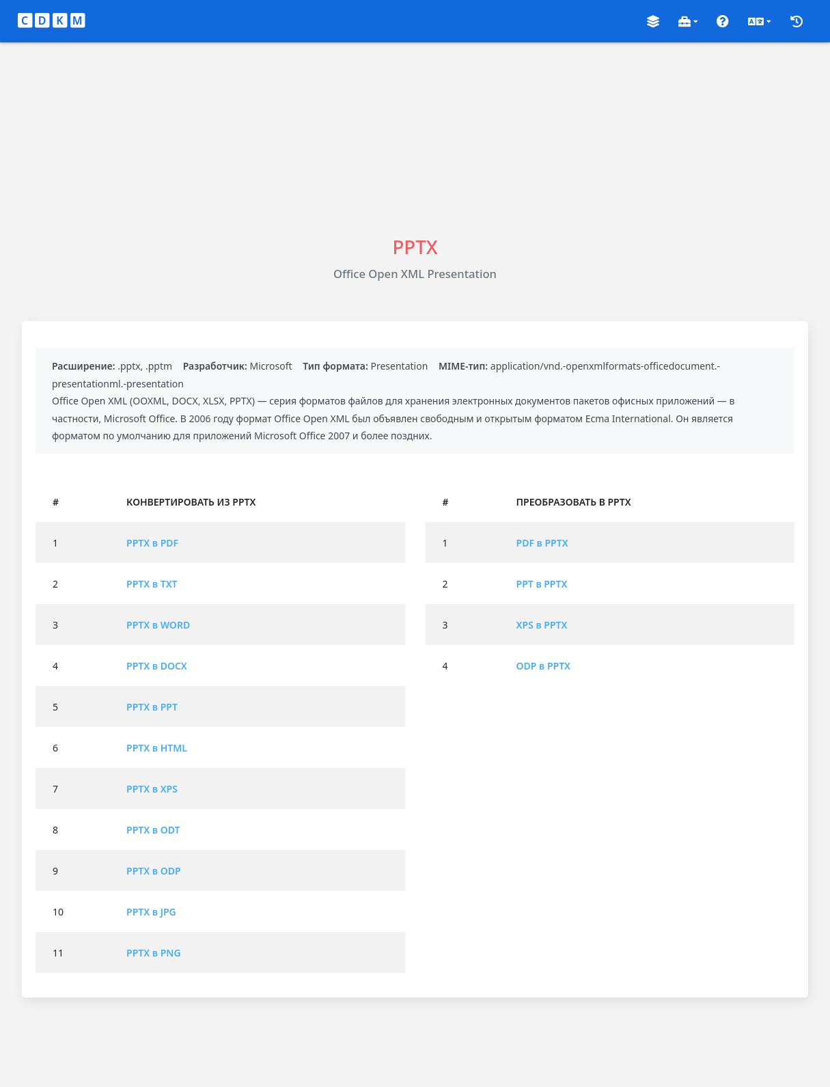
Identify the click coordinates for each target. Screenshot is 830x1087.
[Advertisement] (415, 138)
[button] (653, 21)
